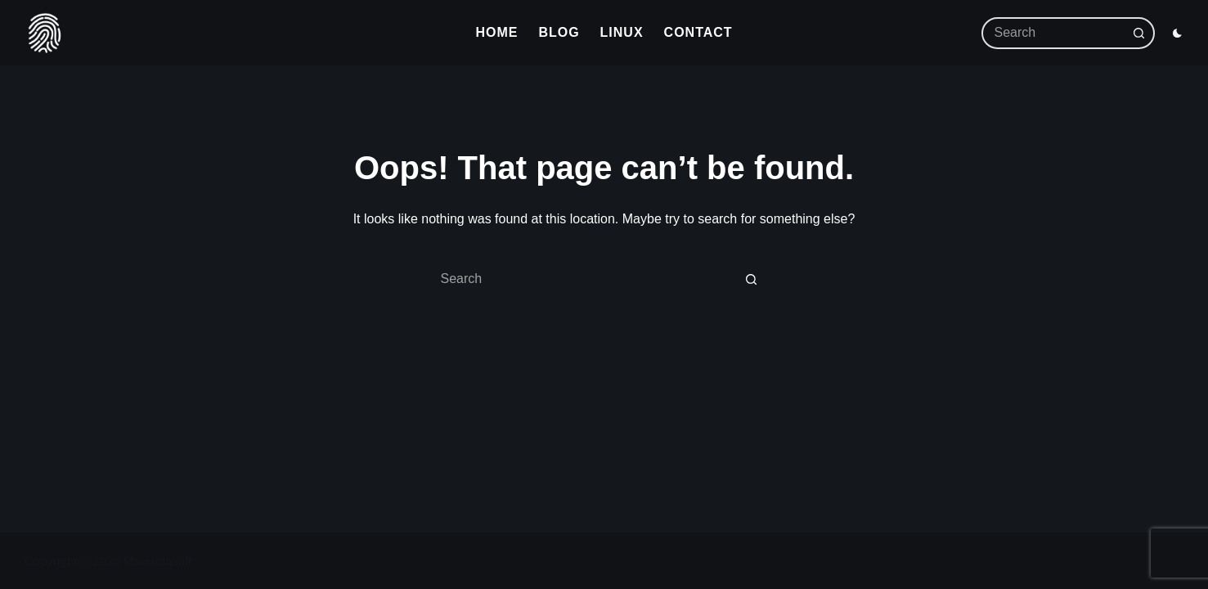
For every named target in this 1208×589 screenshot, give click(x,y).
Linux (622, 32)
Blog (558, 32)
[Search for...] (1059, 33)
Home (496, 32)
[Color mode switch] (1177, 33)
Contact (698, 32)
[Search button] (1139, 33)
